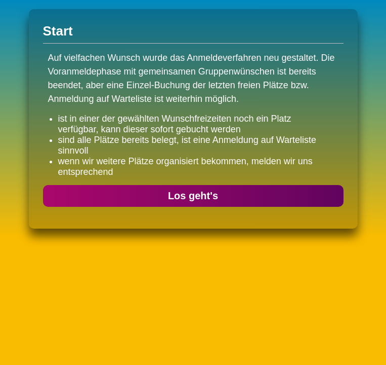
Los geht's (193, 195)
